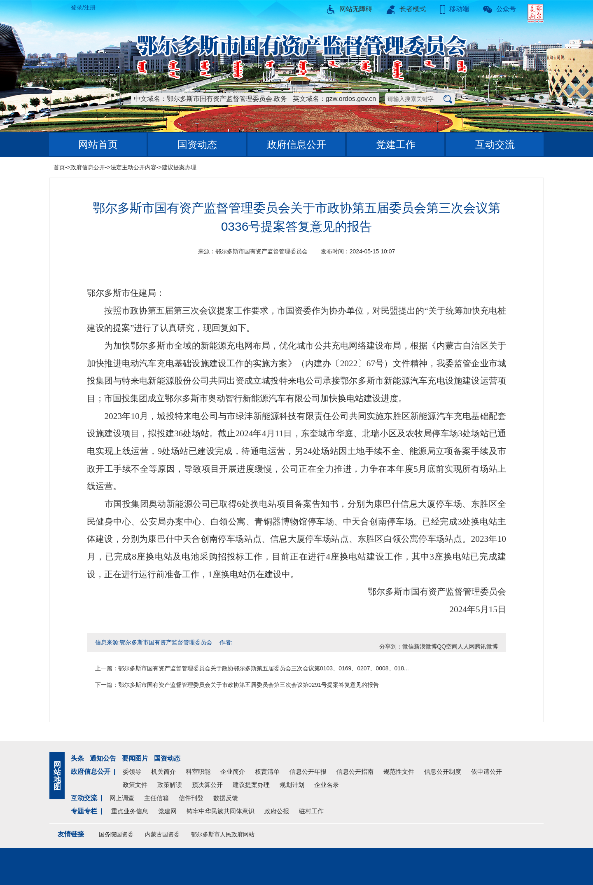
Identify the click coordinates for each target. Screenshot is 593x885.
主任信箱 (156, 797)
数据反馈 (225, 797)
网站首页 (98, 144)
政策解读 (169, 784)
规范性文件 (398, 771)
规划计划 (292, 784)
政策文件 (135, 784)
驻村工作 (311, 811)
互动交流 (495, 144)
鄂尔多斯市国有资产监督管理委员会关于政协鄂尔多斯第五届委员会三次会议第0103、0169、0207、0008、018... (263, 668)
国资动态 (197, 144)
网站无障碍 (349, 8)
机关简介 (163, 771)
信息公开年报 (308, 771)
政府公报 (276, 811)
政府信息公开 (296, 144)
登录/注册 (83, 7)
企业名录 (326, 784)
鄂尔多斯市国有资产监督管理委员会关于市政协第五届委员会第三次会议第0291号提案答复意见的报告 (248, 684)
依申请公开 (486, 771)
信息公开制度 (442, 771)
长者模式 (406, 8)
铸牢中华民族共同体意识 (220, 811)
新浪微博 (425, 646)
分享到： (390, 646)
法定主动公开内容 (133, 167)
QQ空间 (447, 646)
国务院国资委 (116, 834)
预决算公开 (207, 784)
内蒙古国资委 (162, 834)
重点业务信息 (129, 811)
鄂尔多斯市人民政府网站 (222, 834)
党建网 (167, 811)
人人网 (466, 646)
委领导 (132, 771)
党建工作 (396, 144)
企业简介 (232, 771)
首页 (59, 167)
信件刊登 (191, 797)
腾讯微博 (486, 646)
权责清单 (267, 771)
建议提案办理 (179, 167)
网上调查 (122, 797)
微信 (408, 646)
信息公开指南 (355, 771)
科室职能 (198, 771)
